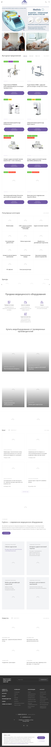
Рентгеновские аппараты (11, 369)
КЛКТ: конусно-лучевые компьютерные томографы (25, 227)
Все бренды (46, 279)
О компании (16, 692)
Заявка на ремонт (7, 704)
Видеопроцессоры (12, 550)
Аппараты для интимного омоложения (10, 256)
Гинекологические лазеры (25, 256)
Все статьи (47, 430)
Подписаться (44, 679)
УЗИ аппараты (43, 694)
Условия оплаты (31, 697)
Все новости (46, 618)
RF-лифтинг (10, 269)
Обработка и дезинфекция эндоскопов (41, 242)
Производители (6, 698)
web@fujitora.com (26, 717)
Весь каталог (46, 213)
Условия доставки (32, 699)
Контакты (16, 701)
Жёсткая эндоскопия (44, 702)
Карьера (16, 697)
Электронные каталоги (19, 703)
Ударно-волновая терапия (41, 226)
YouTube (27, 725)
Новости (16, 694)
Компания (17, 689)
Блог (15, 695)
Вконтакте (23, 725)
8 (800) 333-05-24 (22, 714)
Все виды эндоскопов (9, 549)
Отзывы (16, 699)
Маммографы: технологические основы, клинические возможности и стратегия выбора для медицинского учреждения (13, 453)
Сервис (4, 701)
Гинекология (42, 700)
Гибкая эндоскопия (25, 241)
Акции (3, 696)
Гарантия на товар (32, 701)
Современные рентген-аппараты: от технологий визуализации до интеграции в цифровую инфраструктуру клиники (37, 453)
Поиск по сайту (17, 705)
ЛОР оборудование (44, 704)
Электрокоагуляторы (25, 269)
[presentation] (1, 284)
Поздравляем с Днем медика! (8, 662)
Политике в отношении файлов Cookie (20, 743)
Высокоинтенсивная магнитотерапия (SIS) (41, 256)
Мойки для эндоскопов (35, 404)
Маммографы (9, 226)
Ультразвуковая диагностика (9, 242)
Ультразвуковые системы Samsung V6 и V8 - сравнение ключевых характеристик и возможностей (13, 482)
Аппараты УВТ (43, 692)
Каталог (4, 693)
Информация (31, 689)
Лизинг (29, 692)
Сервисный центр (31, 694)
